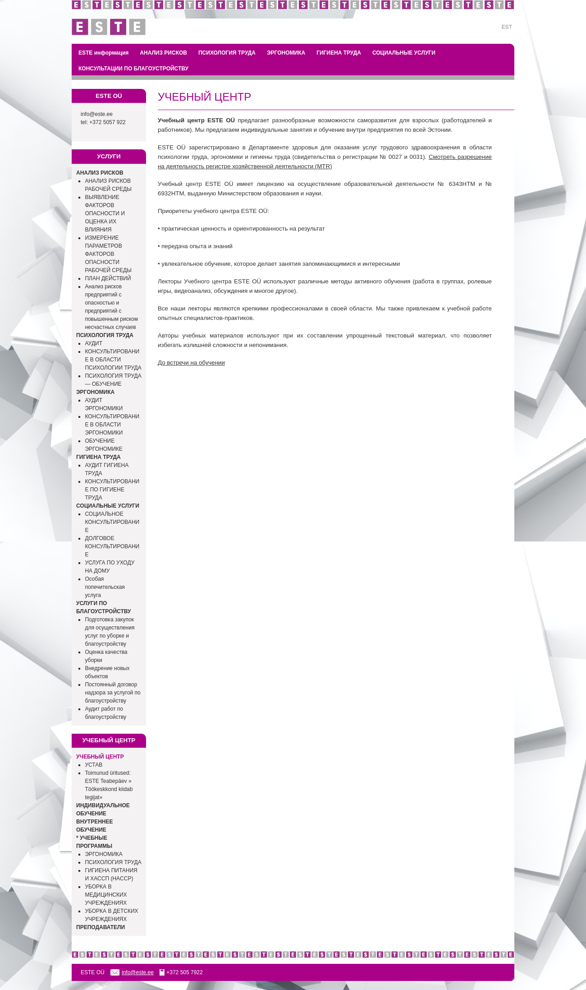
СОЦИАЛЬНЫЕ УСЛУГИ (403, 53)
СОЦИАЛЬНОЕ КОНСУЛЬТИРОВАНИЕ (112, 522)
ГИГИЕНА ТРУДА (338, 53)
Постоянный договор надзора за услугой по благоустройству (112, 692)
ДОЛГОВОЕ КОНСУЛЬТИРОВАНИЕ (112, 546)
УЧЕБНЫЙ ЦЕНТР (100, 757)
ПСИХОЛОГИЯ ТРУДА (227, 53)
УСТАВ (93, 765)
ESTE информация (103, 53)
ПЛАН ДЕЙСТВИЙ (108, 278)
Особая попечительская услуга (104, 587)
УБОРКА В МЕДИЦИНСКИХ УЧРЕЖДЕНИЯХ (106, 895)
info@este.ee (97, 114)
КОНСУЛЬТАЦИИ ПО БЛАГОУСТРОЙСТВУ (133, 68)
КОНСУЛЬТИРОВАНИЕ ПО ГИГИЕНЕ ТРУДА (112, 489)
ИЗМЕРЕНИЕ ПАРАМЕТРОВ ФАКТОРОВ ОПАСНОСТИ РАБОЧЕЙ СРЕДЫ (108, 254)
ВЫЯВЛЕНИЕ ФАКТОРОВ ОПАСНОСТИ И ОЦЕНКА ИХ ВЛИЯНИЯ (105, 213)
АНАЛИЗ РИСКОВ (163, 53)
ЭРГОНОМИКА (286, 53)
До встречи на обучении (191, 362)
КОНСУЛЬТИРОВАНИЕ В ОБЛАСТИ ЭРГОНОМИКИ (112, 424)
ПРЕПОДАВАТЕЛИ (100, 927)
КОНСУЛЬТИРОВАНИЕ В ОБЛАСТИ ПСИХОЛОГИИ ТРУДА (113, 359)
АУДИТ (93, 343)
